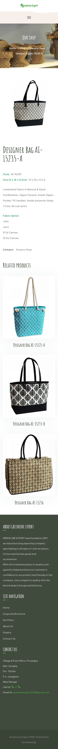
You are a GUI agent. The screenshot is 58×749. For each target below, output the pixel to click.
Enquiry (7, 632)
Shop (22, 48)
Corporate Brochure (14, 613)
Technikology (28, 742)
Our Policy (8, 619)
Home (12, 48)
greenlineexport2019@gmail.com (31, 692)
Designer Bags (37, 48)
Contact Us (9, 638)
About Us (8, 626)
